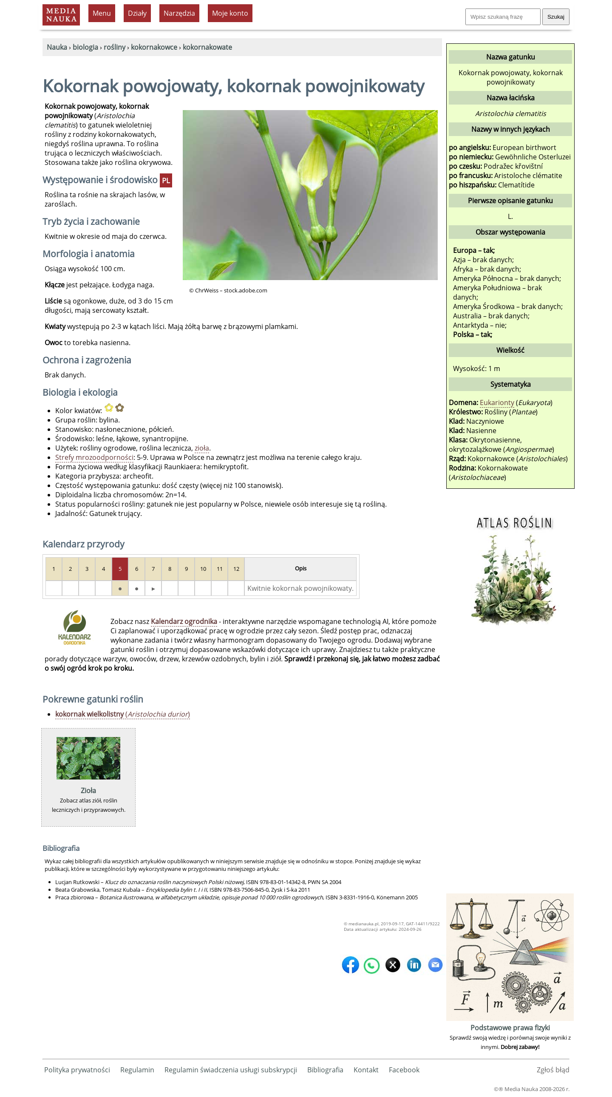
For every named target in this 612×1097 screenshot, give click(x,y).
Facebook (404, 1069)
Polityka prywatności (77, 1069)
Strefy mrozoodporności (94, 457)
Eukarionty (497, 402)
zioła (202, 448)
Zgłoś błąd (553, 1069)
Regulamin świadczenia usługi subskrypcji (230, 1069)
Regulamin (137, 1069)
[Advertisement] (510, 763)
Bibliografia (325, 1069)
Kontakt (366, 1069)
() (122, 714)
